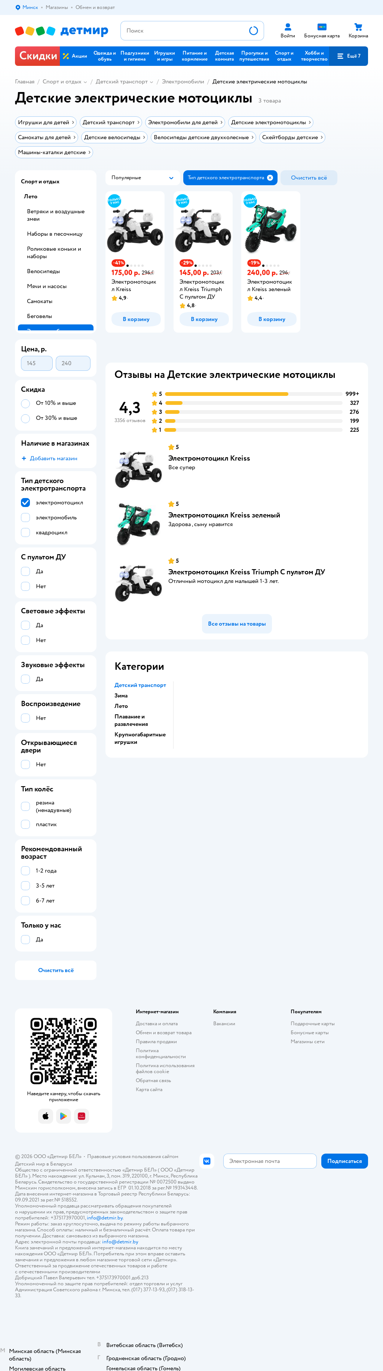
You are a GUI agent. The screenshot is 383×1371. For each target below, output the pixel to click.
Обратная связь (153, 1080)
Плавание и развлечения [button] (131, 720)
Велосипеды (43, 271)
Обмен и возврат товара (164, 1032)
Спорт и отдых (62, 81)
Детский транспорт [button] (140, 685)
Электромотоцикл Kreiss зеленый (224, 515)
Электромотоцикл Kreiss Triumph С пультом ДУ (246, 572)
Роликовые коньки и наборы (54, 252)
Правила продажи (156, 1041)
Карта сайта (149, 1089)
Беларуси (61, 1164)
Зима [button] (121, 695)
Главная (24, 81)
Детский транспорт (122, 81)
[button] (348, 56)
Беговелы (39, 316)
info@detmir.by (105, 1218)
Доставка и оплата (157, 1023)
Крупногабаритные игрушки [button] (140, 738)
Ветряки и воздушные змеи (56, 215)
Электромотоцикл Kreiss (209, 458)
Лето (30, 196)
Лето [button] (121, 706)
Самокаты (39, 301)
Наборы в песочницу (55, 234)
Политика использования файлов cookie (165, 1068)
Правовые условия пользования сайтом (132, 1156)
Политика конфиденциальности (161, 1053)
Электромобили (183, 81)
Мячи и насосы (47, 286)
